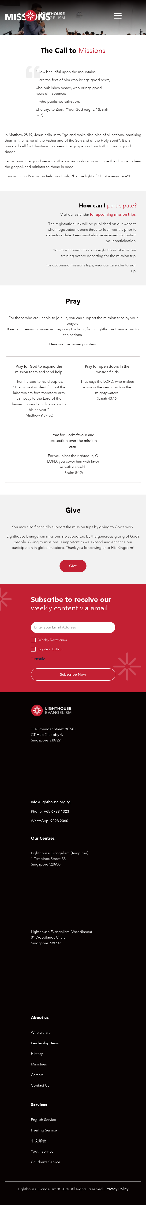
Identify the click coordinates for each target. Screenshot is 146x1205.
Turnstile (38, 659)
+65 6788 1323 (56, 811)
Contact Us (40, 1085)
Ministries (39, 1064)
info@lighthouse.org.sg (51, 802)
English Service (43, 1119)
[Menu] (118, 16)
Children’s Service (45, 1162)
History (37, 1053)
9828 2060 (59, 820)
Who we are (41, 1032)
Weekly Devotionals (52, 640)
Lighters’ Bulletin (50, 649)
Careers (37, 1074)
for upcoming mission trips (113, 214)
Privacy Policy (116, 1189)
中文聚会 (38, 1140)
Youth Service (42, 1151)
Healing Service (44, 1130)
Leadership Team (45, 1043)
